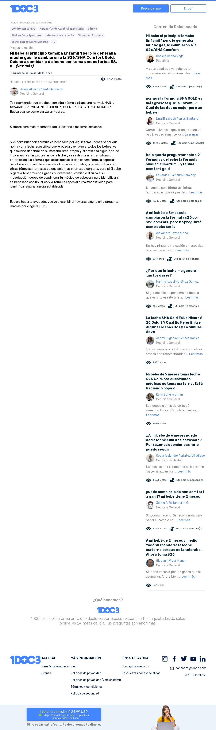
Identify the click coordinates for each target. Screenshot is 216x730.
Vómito (92, 28)
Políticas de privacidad (86, 673)
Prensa (46, 673)
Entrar (188, 9)
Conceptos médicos (135, 666)
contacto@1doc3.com (188, 668)
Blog (74, 666)
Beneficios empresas (56, 666)
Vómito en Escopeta (90, 35)
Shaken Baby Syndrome (26, 35)
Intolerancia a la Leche (60, 35)
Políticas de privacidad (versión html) (96, 680)
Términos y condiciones (87, 687)
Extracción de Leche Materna (30, 42)
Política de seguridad (85, 693)
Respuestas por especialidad (141, 673)
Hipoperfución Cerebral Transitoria (61, 28)
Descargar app (151, 8)
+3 (53, 42)
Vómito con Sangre (23, 28)
